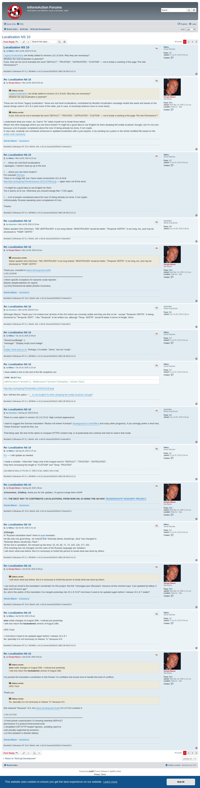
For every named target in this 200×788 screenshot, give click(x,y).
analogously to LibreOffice (86, 423)
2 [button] (188, 41)
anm (43, 535)
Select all (16, 378)
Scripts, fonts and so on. (15, 349)
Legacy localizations (13, 55)
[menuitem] (20, 24)
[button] (196, 42)
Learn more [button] (110, 781)
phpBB (91, 771)
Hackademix (24, 141)
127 (170, 53)
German (21, 175)
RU (5, 455)
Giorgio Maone (170, 97)
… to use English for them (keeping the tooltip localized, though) (60, 394)
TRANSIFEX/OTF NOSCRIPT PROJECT (126, 498)
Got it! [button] (181, 782)
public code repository (14, 134)
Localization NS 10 (16, 37)
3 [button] (192, 41)
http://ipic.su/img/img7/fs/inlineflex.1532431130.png (29, 388)
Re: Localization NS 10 (17, 79)
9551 (171, 103)
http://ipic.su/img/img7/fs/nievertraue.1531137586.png (30, 181)
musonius (168, 221)
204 (170, 227)
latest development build (38, 270)
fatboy (166, 47)
